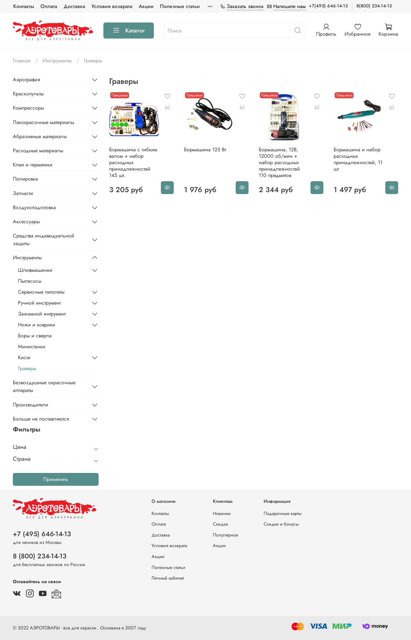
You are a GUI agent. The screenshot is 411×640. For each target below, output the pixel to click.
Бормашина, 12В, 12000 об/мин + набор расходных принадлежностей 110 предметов (279, 162)
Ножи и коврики (36, 324)
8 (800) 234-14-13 (39, 556)
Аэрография (26, 79)
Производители (30, 404)
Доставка (74, 6)
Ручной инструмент (39, 303)
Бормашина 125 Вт (205, 149)
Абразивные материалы (40, 136)
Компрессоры (28, 107)
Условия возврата (112, 6)
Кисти (24, 357)
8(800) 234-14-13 (374, 6)
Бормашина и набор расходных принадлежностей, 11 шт (358, 159)
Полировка (25, 178)
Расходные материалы (38, 150)
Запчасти (23, 193)
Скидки (220, 524)
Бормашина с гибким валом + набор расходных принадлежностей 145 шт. (133, 162)
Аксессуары (26, 221)
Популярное (225, 535)
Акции (146, 6)
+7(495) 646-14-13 (328, 6)
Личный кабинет (168, 578)
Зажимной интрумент (42, 313)
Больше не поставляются (41, 418)
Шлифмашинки (35, 270)
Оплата (48, 6)
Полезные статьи (180, 6)
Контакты (23, 6)
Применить (55, 479)
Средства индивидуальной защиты (43, 239)
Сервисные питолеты (41, 292)
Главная (22, 60)
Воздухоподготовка (34, 207)
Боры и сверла (35, 335)
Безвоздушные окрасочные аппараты (44, 386)
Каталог (128, 30)
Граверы (27, 368)
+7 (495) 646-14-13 (42, 534)
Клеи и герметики (32, 164)
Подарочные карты (283, 513)
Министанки (31, 346)
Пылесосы (29, 281)
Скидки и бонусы (281, 524)
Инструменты (57, 60)
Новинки (222, 513)
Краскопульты (28, 93)
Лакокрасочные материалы (43, 122)
